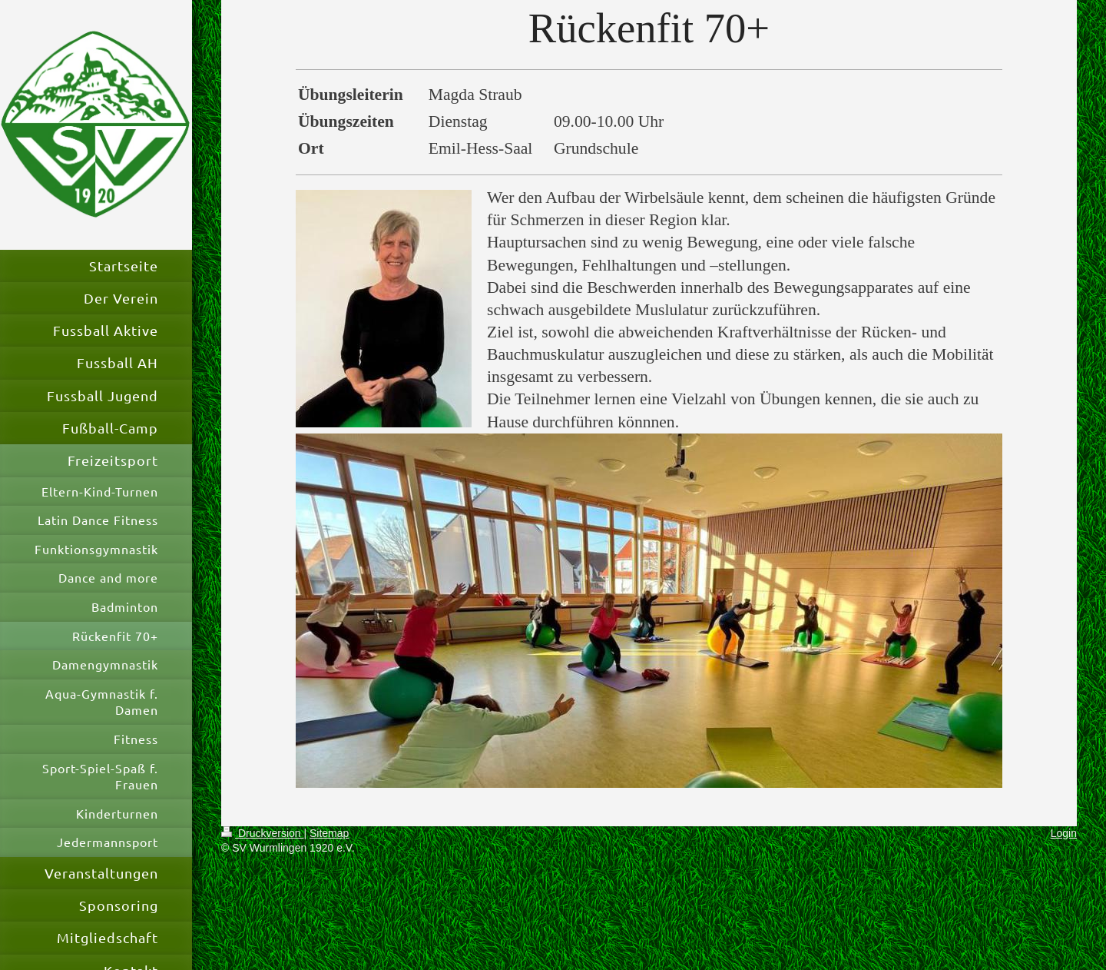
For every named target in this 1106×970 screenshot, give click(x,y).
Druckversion (262, 833)
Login (1064, 833)
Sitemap (329, 833)
